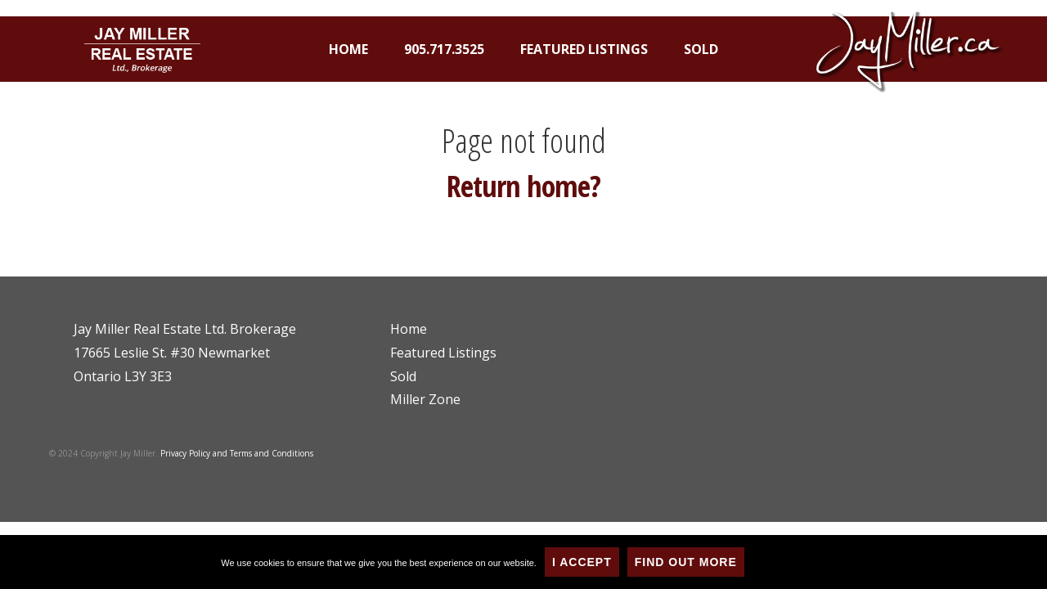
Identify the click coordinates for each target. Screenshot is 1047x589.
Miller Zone (425, 399)
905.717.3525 (444, 49)
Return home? (523, 186)
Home (348, 49)
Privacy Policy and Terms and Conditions (236, 453)
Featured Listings (584, 49)
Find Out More (686, 562)
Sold (701, 49)
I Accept (582, 562)
